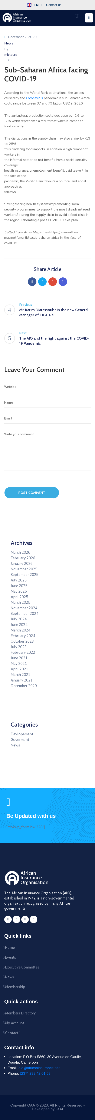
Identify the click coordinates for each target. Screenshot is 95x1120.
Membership (15, 987)
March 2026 (20, 552)
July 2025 (19, 580)
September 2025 (24, 574)
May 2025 (19, 591)
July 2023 (19, 647)
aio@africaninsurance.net (39, 1068)
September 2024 (24, 613)
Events (10, 957)
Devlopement (22, 734)
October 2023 (22, 641)
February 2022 (23, 652)
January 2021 (22, 680)
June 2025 (19, 585)
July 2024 (19, 619)
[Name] (47, 402)
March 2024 (20, 630)
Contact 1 (12, 1033)
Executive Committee (22, 967)
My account (14, 1023)
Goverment (20, 739)
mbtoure (10, 54)
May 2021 (19, 663)
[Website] (47, 387)
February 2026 (23, 558)
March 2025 (20, 602)
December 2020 (24, 685)
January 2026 (22, 563)
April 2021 (19, 669)
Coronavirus (34, 98)
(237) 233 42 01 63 (35, 1073)
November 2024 (24, 608)
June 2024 (19, 624)
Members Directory (20, 1013)
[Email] (47, 418)
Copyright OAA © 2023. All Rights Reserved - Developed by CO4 (47, 1107)
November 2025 (24, 569)
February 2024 (23, 635)
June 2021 (19, 658)
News (8, 43)
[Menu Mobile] (89, 17)
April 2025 (19, 597)
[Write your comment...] (47, 450)
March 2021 (20, 674)
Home (10, 947)
